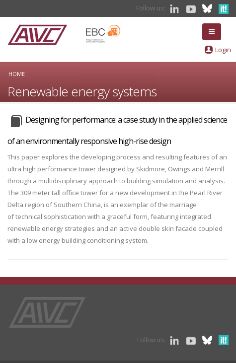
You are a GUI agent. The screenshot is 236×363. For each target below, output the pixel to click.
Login (223, 49)
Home (16, 73)
